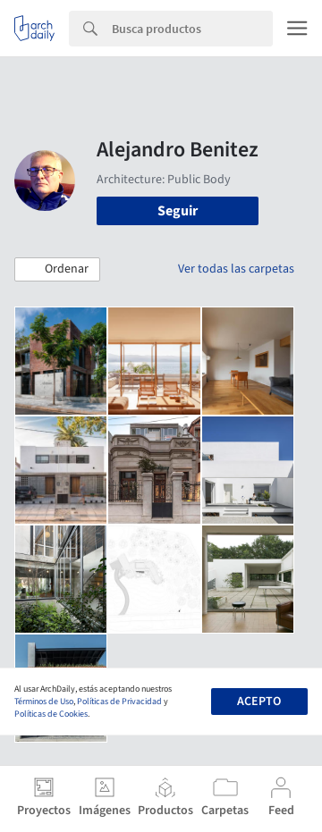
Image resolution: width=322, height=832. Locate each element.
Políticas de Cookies (51, 714)
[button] (57, 269)
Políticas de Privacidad (119, 701)
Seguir (177, 211)
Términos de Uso (43, 701)
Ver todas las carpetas (236, 269)
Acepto (259, 701)
